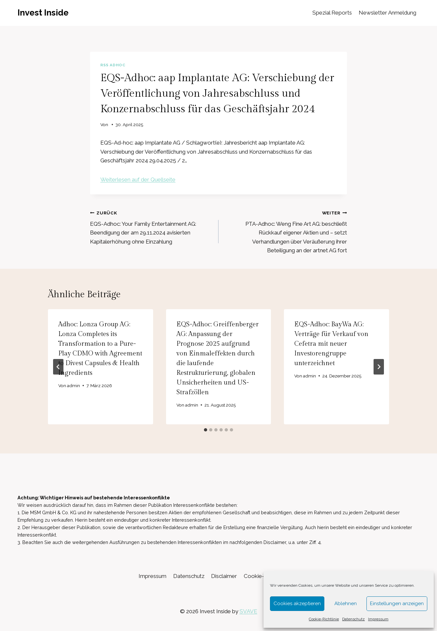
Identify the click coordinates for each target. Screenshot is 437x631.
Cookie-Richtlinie (324, 619)
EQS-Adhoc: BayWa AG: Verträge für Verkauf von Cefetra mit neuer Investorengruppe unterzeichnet (331, 344)
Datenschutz (353, 619)
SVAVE (248, 611)
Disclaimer (224, 576)
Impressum (378, 619)
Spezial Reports (332, 12)
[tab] (205, 429)
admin (73, 385)
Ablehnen (345, 603)
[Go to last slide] (58, 367)
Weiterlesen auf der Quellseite (137, 179)
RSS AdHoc (112, 65)
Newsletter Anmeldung (387, 12)
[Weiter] (379, 367)
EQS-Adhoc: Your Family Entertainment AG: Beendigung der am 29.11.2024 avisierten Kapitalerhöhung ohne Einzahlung (151, 226)
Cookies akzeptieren (297, 603)
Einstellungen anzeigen (397, 603)
